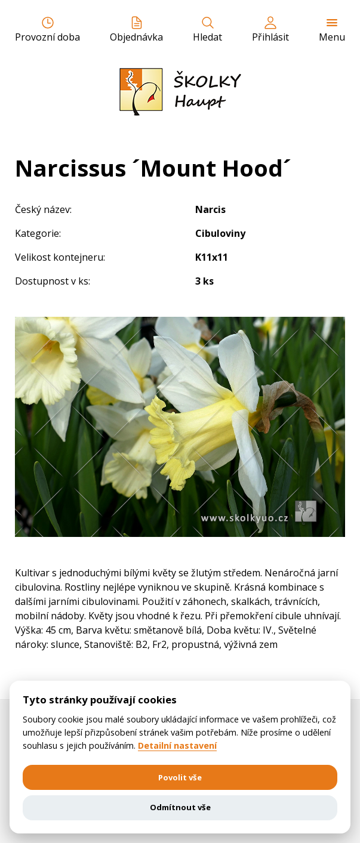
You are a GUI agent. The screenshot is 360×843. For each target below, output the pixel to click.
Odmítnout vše (180, 807)
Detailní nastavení (177, 745)
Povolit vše (180, 777)
